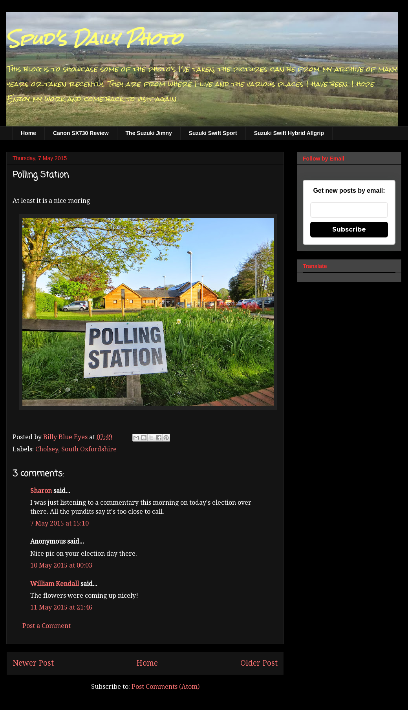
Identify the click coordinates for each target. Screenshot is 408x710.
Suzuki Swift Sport (213, 133)
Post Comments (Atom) (165, 686)
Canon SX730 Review (81, 133)
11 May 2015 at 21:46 (61, 607)
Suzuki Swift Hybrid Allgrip (289, 133)
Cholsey (46, 449)
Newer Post (33, 663)
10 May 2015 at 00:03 (61, 565)
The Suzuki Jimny (149, 133)
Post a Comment (46, 626)
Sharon (41, 491)
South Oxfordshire (89, 449)
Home (28, 133)
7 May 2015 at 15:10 (59, 523)
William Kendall (54, 584)
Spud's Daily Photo (94, 38)
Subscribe (349, 229)
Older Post (259, 663)
